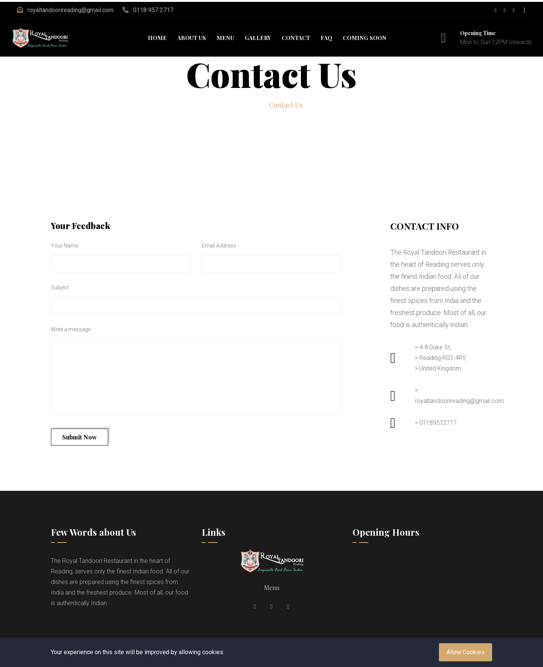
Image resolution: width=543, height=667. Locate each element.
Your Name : (65, 246)
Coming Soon (365, 37)
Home (157, 37)
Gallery (258, 37)
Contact (296, 37)
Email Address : (220, 246)
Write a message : (72, 329)
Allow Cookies (465, 652)
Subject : (61, 287)
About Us (191, 37)
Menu (225, 37)
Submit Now (79, 437)
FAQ (326, 37)
